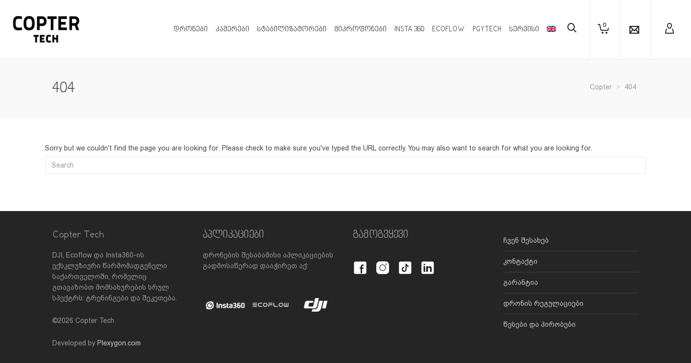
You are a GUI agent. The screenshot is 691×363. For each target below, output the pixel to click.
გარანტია (520, 282)
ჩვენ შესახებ (526, 240)
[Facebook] (360, 262)
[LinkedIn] (427, 262)
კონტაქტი (520, 261)
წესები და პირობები (539, 324)
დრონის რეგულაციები (543, 303)
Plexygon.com (119, 343)
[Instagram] (382, 262)
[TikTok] (405, 262)
